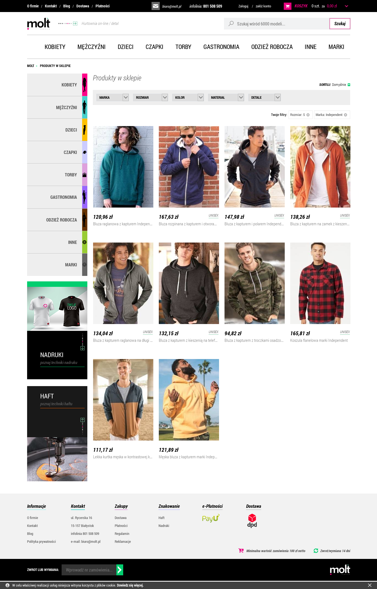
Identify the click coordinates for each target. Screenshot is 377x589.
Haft (162, 517)
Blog (66, 5)
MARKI (71, 264)
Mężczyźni (91, 47)
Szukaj (340, 23)
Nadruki (164, 525)
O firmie (33, 5)
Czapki (154, 47)
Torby (183, 47)
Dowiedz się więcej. (130, 585)
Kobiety (55, 47)
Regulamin (122, 533)
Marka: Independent (331, 114)
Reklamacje (123, 541)
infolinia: (205, 6)
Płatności (103, 5)
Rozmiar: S (300, 114)
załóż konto (263, 6)
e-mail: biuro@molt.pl (85, 541)
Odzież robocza (272, 47)
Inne (310, 47)
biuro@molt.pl (171, 6)
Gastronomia (221, 47)
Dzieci (126, 47)
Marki (336, 47)
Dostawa (82, 5)
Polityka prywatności (41, 541)
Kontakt (51, 5)
